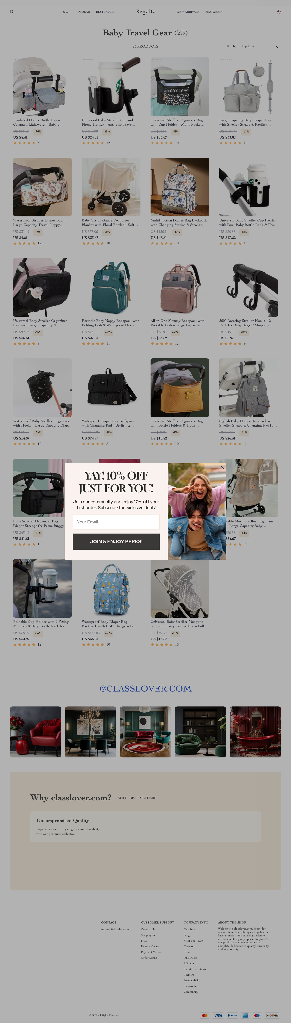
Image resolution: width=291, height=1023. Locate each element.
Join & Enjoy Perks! (116, 541)
